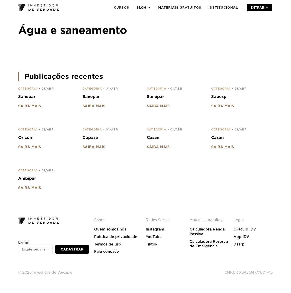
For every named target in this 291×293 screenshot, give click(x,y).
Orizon (25, 137)
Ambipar (27, 178)
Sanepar (26, 96)
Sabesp (218, 96)
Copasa (90, 137)
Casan (153, 137)
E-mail (24, 242)
